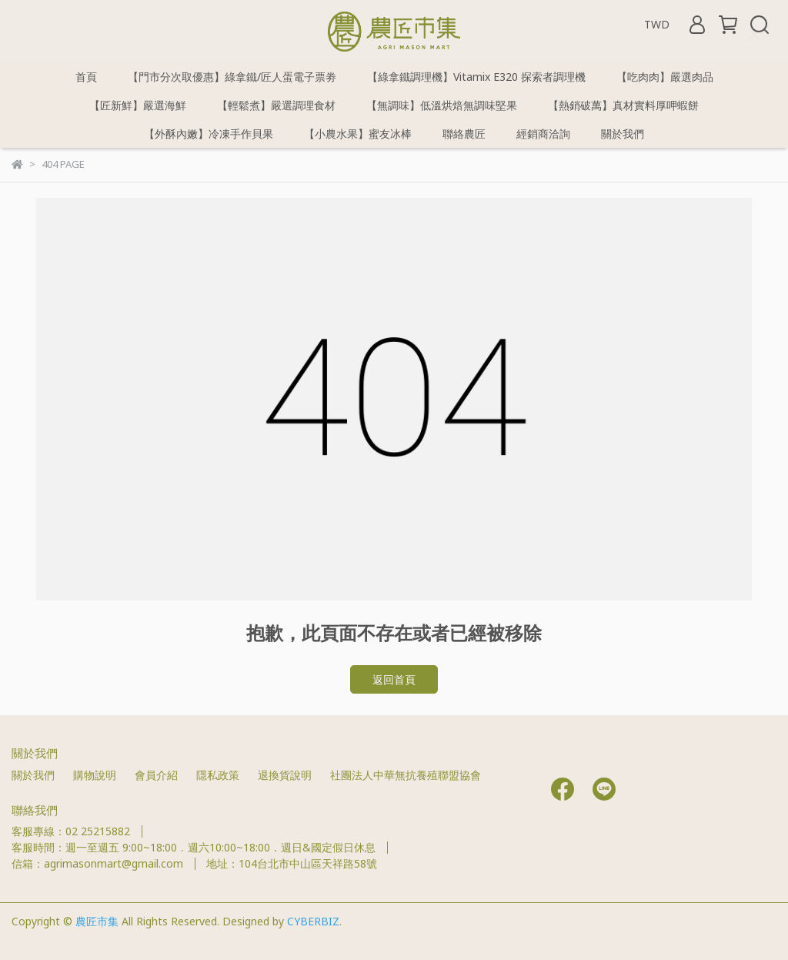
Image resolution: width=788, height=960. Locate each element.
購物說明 (94, 775)
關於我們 (622, 133)
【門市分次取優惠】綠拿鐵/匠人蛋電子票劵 (232, 76)
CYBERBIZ (313, 921)
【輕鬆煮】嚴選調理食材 (276, 105)
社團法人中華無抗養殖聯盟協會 (405, 775)
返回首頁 (394, 679)
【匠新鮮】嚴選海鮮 (137, 105)
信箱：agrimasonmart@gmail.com (97, 863)
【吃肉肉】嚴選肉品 (664, 76)
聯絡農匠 (464, 133)
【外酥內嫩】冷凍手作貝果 (208, 133)
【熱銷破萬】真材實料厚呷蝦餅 (623, 105)
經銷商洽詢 (543, 133)
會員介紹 (156, 775)
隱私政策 (217, 775)
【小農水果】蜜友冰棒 (358, 133)
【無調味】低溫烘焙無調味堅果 (441, 105)
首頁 (86, 76)
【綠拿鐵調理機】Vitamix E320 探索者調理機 (476, 76)
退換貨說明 (285, 775)
